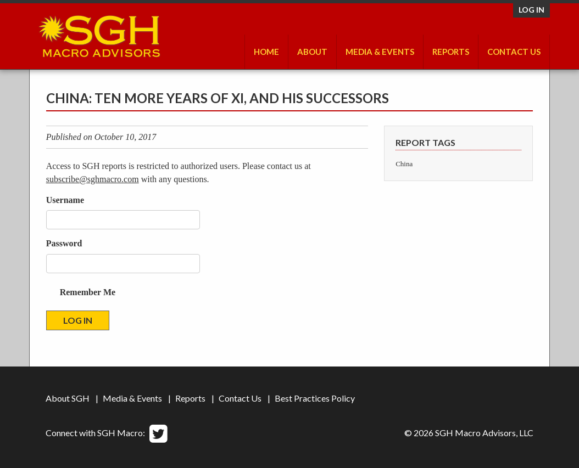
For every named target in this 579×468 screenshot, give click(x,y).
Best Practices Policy (315, 398)
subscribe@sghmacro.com (92, 179)
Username (65, 200)
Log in (531, 9)
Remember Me (87, 292)
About (312, 52)
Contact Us (514, 52)
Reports (450, 52)
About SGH (68, 398)
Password (64, 243)
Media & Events (380, 52)
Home (266, 52)
